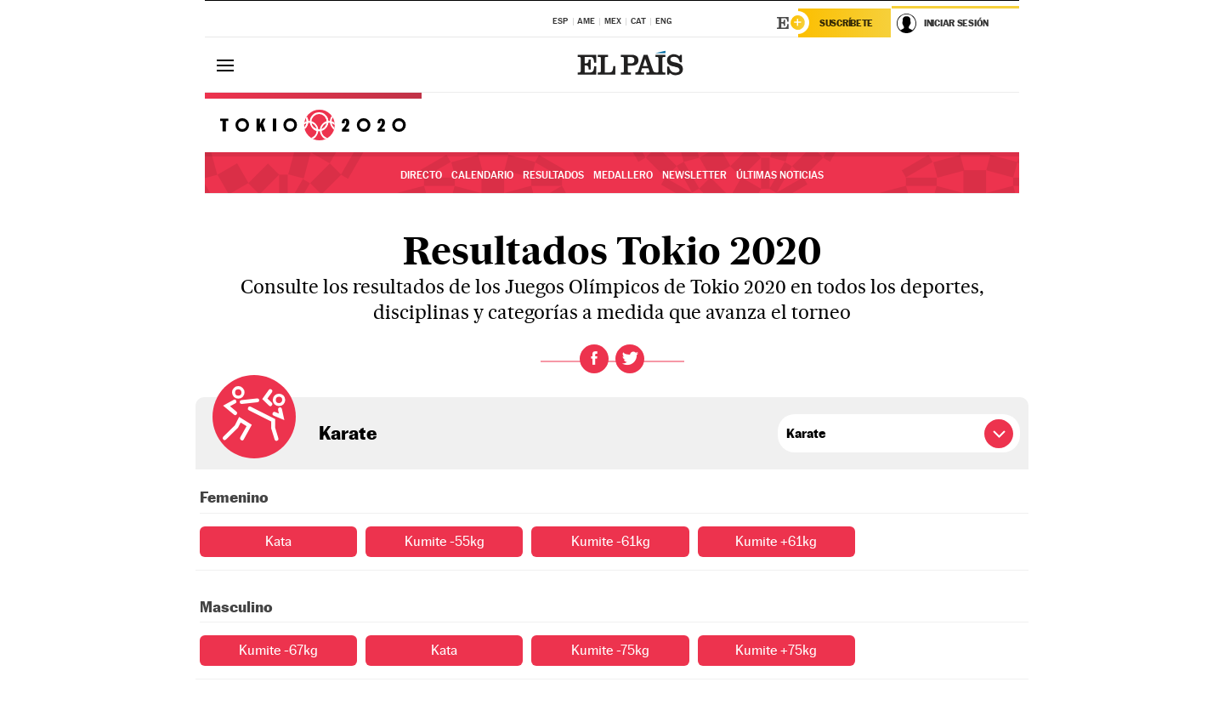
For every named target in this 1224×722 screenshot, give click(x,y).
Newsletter (694, 175)
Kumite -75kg (610, 650)
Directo (421, 175)
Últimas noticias (780, 175)
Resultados (553, 175)
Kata (278, 541)
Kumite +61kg (776, 541)
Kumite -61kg (610, 541)
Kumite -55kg (444, 541)
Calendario (482, 175)
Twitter (629, 358)
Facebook (594, 358)
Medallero (623, 175)
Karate (348, 433)
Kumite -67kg (278, 650)
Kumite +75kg (776, 650)
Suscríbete (846, 23)
